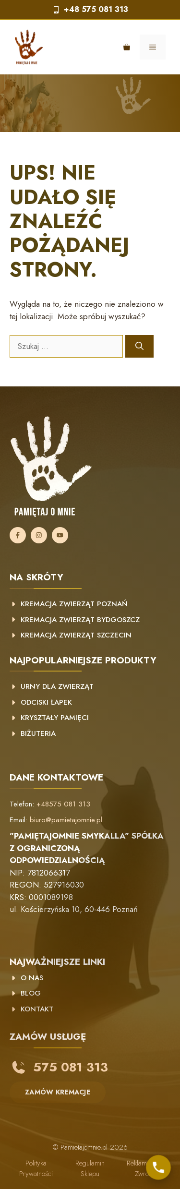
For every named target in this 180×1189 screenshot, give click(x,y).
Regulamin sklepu (90, 1168)
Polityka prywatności (36, 1168)
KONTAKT (37, 1009)
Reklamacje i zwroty (144, 1168)
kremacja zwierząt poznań (74, 604)
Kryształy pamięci (55, 717)
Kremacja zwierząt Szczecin (76, 635)
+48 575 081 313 (96, 9)
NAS (34, 978)
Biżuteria (38, 733)
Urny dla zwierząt (57, 686)
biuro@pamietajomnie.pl (66, 820)
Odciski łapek (46, 702)
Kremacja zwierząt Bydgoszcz (80, 619)
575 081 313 (70, 1067)
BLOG (31, 993)
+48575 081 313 (63, 804)
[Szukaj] (139, 346)
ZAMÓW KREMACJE (57, 1092)
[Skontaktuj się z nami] (158, 1167)
